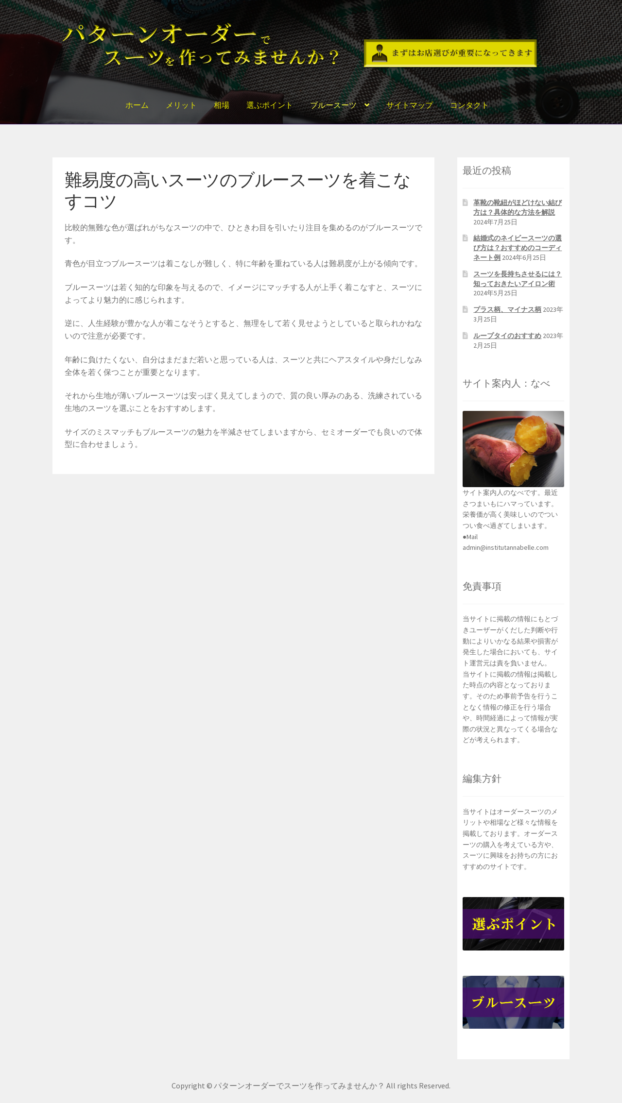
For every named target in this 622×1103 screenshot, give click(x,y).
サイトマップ (409, 105)
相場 (221, 105)
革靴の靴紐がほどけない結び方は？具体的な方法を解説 (517, 207)
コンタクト (469, 105)
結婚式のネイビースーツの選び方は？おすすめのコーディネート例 (517, 248)
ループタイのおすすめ (507, 335)
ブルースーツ (333, 105)
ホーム (137, 105)
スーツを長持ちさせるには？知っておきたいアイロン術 (517, 279)
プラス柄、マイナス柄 (507, 309)
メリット (181, 105)
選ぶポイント (269, 105)
